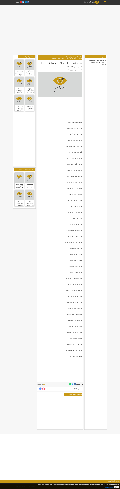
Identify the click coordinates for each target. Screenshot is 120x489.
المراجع (102, 64)
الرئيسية (80, 57)
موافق (116, 487)
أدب (76, 57)
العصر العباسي (70, 57)
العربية (17, 2)
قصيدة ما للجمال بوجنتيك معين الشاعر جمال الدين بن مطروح (67, 58)
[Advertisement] (60, 17)
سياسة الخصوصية (109, 487)
